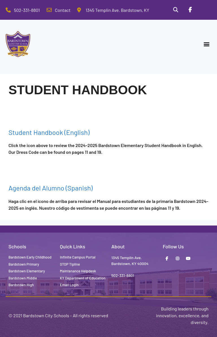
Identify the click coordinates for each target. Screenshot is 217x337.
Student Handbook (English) (49, 132)
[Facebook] (190, 10)
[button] (206, 44)
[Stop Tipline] (204, 10)
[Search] (176, 10)
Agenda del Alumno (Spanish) (50, 188)
